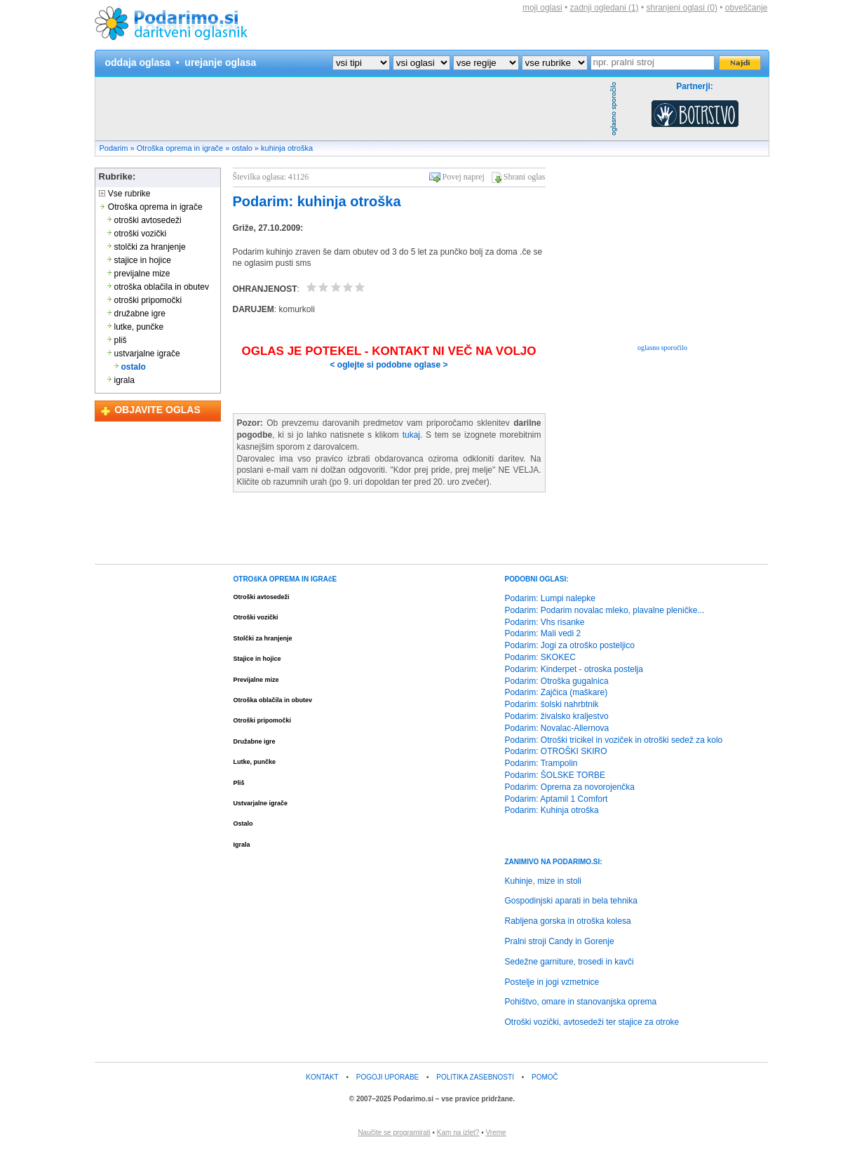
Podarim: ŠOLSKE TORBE (555, 775)
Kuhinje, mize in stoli (543, 881)
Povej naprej (464, 177)
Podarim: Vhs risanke (545, 622)
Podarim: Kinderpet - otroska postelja (574, 669)
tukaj (411, 435)
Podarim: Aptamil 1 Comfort (556, 799)
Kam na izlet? (458, 1132)
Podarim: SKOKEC (540, 657)
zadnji (604, 8)
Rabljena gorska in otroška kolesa (568, 921)
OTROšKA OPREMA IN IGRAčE (285, 579)
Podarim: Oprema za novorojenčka (570, 787)
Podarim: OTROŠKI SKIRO (556, 751)
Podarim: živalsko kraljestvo (557, 716)
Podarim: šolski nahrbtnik (552, 704)
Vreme (496, 1132)
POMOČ (545, 1077)
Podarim (114, 148)
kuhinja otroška (287, 148)
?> (421, 62)
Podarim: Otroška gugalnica (557, 681)
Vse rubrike (125, 194)
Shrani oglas (525, 177)
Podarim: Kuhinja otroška (552, 810)
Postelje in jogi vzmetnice (552, 982)
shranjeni (681, 8)
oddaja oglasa (137, 62)
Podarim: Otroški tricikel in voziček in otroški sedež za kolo (614, 740)
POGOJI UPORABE (387, 1077)
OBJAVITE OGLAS (157, 409)
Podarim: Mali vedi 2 (543, 633)
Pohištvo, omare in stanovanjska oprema (581, 1002)
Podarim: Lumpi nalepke (550, 598)
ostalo (241, 148)
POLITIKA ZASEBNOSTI (475, 1077)
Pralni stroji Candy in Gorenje (559, 941)
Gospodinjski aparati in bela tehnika (571, 901)
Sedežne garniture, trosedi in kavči (569, 962)
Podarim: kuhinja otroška (317, 201)
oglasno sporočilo (662, 347)
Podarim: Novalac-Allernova (557, 728)
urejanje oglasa (220, 62)
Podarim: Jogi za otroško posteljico (570, 645)
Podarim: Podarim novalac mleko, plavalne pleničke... (605, 610)
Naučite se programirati (394, 1132)
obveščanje (746, 8)
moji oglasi (542, 8)
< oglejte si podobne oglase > (388, 365)
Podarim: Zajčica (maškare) (556, 692)
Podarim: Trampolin (541, 763)
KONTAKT (322, 1077)
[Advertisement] (350, 108)
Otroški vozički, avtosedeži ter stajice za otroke (592, 1022)
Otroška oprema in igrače (180, 148)
